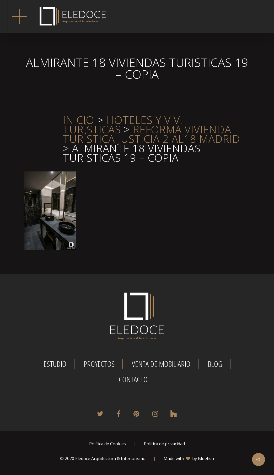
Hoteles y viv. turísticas (122, 125)
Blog (215, 364)
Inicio (78, 120)
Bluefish (206, 458)
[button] (19, 16)
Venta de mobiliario (161, 364)
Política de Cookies (107, 444)
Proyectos (99, 364)
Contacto (133, 379)
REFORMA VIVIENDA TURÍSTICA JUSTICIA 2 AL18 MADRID (151, 134)
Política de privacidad (164, 444)
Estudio (55, 364)
